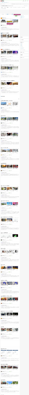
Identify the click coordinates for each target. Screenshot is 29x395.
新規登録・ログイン (23, 16)
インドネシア (14, 7)
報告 (11, 40)
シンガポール (23, 7)
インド (11, 7)
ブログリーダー (22, 15)
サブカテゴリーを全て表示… (3, 8)
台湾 (5, 7)
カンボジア (18, 7)
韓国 (8, 7)
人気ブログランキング (2, 1)
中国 (2, 7)
